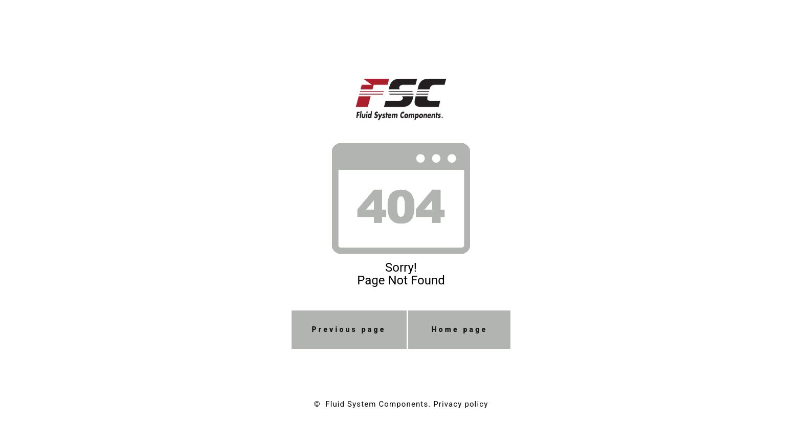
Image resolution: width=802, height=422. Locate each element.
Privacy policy (460, 404)
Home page (460, 329)
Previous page (349, 329)
